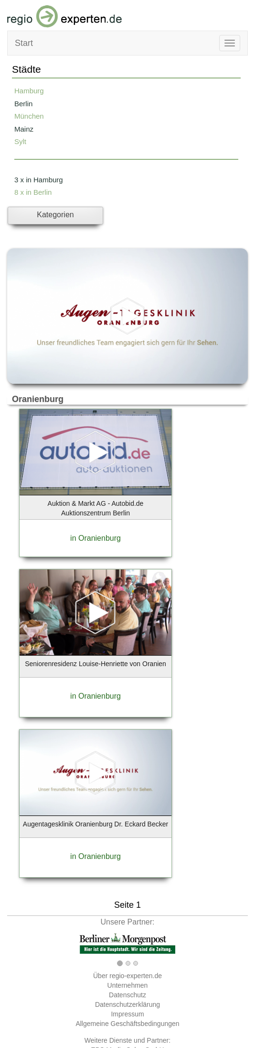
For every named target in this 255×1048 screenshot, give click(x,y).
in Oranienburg (95, 538)
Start (24, 43)
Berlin (23, 104)
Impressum (127, 1014)
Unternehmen (127, 985)
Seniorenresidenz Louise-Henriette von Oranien (95, 664)
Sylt (20, 141)
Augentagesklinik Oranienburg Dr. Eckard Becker (95, 824)
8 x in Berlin (33, 192)
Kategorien (55, 215)
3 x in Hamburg (38, 180)
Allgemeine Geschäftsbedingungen (127, 1023)
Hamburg (29, 91)
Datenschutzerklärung (127, 1004)
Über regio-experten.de (127, 976)
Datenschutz (127, 995)
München (29, 116)
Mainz (23, 129)
